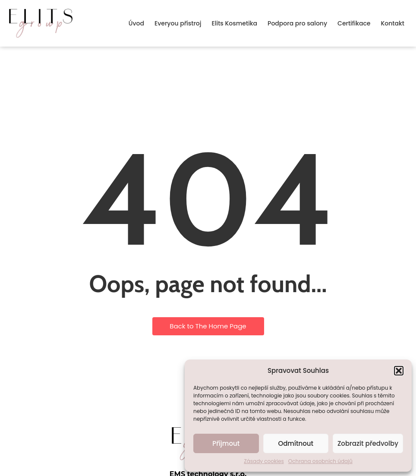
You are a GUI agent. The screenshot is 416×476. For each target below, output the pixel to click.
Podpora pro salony (297, 23)
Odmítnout (295, 443)
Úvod (136, 23)
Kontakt (392, 23)
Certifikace (353, 23)
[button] (398, 370)
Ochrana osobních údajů (320, 461)
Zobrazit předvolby (367, 443)
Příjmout (226, 443)
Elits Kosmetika (234, 23)
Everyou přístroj (177, 23)
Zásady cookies (264, 461)
